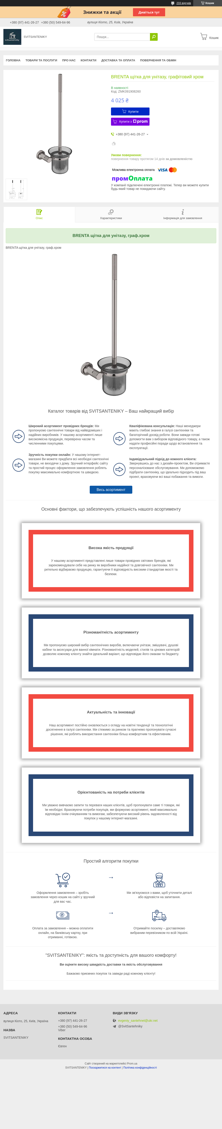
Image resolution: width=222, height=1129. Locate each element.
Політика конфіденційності (140, 1067)
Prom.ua (132, 1063)
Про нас (68, 60)
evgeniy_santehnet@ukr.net (138, 1020)
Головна (13, 60)
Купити (133, 111)
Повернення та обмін (158, 60)
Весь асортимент (111, 490)
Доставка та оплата (118, 60)
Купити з (133, 122)
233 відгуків (183, 3)
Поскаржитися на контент (105, 1067)
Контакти (89, 60)
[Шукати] (154, 37)
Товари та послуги (41, 60)
